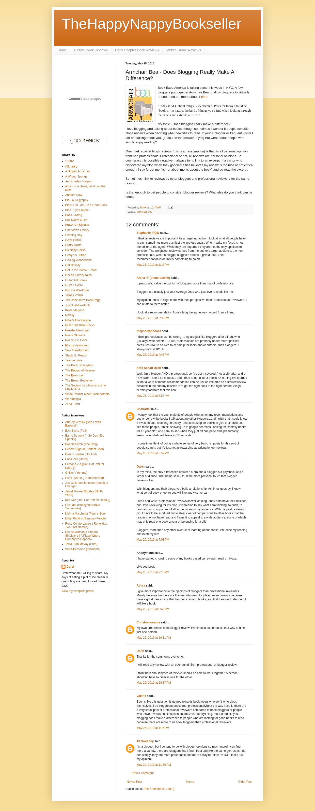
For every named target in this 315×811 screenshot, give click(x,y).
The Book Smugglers (79, 365)
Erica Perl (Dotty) (76, 459)
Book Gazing (73, 215)
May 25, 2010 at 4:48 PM (153, 354)
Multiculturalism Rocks (79, 325)
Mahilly (69, 315)
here (204, 97)
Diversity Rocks (75, 250)
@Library (71, 166)
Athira (141, 585)
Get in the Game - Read (80, 270)
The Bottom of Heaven (80, 370)
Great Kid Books (76, 280)
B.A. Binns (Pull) (76, 430)
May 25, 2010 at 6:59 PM (153, 453)
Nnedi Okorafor (75, 335)
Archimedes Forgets (78, 181)
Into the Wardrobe (77, 290)
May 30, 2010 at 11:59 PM (154, 765)
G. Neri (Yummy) (76, 472)
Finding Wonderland (78, 260)
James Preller (74, 295)
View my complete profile (78, 591)
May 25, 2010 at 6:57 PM (153, 396)
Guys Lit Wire (74, 285)
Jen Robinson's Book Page (83, 300)
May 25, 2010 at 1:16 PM (153, 264)
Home (62, 50)
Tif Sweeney (145, 741)
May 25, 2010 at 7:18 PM (153, 572)
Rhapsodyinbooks (77, 345)
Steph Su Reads (76, 355)
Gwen (141, 466)
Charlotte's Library (77, 230)
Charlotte (143, 409)
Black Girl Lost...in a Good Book (86, 205)
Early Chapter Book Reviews (137, 50)
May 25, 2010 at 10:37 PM (154, 682)
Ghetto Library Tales (78, 275)
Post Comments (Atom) (158, 789)
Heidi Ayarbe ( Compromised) (84, 478)
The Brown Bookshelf (79, 380)
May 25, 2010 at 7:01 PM (153, 539)
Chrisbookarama (148, 622)
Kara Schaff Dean (149, 368)
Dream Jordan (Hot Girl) (81, 454)
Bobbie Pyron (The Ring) (81, 444)
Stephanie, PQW (148, 233)
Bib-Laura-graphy (76, 200)
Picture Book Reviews (91, 50)
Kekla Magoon (74, 310)
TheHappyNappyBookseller (151, 23)
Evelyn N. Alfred (75, 255)
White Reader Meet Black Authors (87, 394)
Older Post (245, 781)
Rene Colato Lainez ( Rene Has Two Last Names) (86, 525)
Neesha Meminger (77, 330)
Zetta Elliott (72, 404)
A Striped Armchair (77, 171)
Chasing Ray (73, 235)
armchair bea (144, 211)
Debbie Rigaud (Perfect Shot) (84, 449)
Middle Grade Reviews (183, 50)
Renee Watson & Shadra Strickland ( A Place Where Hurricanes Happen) (82, 535)
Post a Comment (143, 773)
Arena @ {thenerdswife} (153, 278)
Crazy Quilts (73, 245)
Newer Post (134, 781)
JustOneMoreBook (77, 305)
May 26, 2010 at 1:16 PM (153, 728)
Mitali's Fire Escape (78, 320)
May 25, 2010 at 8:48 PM (153, 609)
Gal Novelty (72, 265)
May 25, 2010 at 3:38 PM (153, 318)
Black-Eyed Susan (77, 210)
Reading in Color (76, 340)
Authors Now (73, 195)
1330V (69, 161)
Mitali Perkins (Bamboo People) (86, 518)
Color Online (73, 240)
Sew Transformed (76, 350)
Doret (140, 651)
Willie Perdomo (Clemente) (82, 549)
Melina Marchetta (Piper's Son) (85, 513)
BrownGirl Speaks (77, 225)
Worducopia (73, 399)
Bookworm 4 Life (76, 220)
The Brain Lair (74, 375)
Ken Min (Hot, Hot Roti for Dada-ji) (87, 500)
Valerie (141, 696)
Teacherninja (73, 360)
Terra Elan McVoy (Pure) (81, 544)
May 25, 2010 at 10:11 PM (154, 637)
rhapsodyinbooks (149, 331)
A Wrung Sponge (76, 176)
